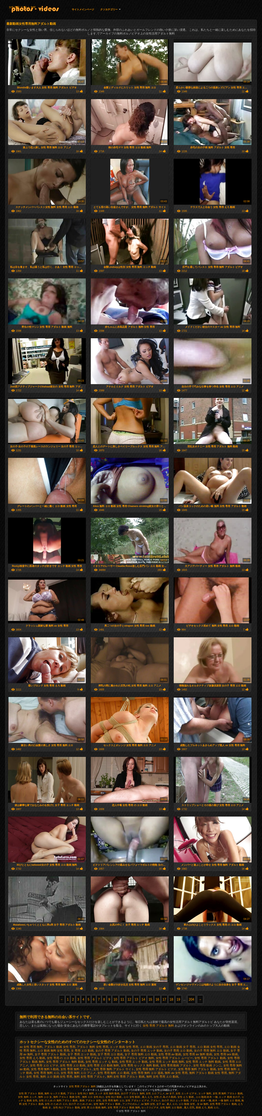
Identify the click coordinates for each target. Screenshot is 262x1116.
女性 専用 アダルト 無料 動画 (65, 1061)
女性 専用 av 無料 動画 (197, 1054)
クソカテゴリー (109, 9)
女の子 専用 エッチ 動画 (146, 1050)
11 (122, 999)
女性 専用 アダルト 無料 (22, 7)
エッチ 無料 (204, 1093)
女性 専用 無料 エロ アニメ (78, 1072)
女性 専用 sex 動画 (226, 1054)
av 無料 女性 (148, 1104)
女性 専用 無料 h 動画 (45, 1069)
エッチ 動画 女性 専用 (124, 1046)
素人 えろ (147, 1097)
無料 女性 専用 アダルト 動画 (126, 1076)
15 (150, 999)
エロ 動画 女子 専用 (182, 1046)
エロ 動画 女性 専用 (210, 1046)
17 (164, 999)
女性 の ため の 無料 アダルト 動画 (58, 1100)
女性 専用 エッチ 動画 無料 (166, 1061)
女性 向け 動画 (113, 1097)
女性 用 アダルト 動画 (31, 1093)
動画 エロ (213, 1107)
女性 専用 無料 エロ (46, 1072)
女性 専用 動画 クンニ (207, 1065)
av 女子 (170, 1093)
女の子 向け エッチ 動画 (175, 1100)
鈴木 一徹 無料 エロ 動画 (226, 1100)
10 (115, 999)
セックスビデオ (150, 1107)
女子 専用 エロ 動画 (110, 1054)
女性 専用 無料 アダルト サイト (113, 1069)
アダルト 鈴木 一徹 (200, 1100)
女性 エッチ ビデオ (186, 1093)
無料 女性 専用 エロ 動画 (162, 1076)
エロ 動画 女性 (187, 1104)
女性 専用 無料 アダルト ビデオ (156, 1069)
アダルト (156, 1100)
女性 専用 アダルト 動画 (210, 1058)
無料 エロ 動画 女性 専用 (56, 1076)
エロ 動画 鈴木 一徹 (207, 1097)
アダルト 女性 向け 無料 (80, 1093)
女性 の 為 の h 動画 (165, 1097)
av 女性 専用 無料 (31, 1046)
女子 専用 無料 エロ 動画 (141, 1054)
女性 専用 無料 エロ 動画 (113, 1072)
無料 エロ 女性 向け (93, 1097)
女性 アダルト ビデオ (137, 1100)
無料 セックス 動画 (55, 1093)
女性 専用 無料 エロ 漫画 (147, 1072)
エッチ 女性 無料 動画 (107, 1093)
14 (143, 999)
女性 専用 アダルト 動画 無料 (123, 1107)
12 (129, 999)
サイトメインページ (83, 9)
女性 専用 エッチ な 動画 (101, 1061)
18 (171, 999)
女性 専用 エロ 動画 (72, 1065)
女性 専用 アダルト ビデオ (95, 1058)
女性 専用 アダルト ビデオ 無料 (133, 1058)
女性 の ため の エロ (56, 1104)
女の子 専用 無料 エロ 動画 (211, 1050)
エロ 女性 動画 (132, 1097)
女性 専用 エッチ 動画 (133, 1061)
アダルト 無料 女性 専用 (92, 1046)
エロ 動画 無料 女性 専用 (53, 1050)
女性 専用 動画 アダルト (176, 1065)
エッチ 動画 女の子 (229, 1097)
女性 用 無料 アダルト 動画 (228, 1093)
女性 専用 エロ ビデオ (44, 1065)
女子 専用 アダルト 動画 (50, 1054)
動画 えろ (201, 1107)
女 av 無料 (202, 1104)
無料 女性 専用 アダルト (89, 1076)
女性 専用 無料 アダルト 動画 (197, 1069)
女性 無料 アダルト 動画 (107, 1104)
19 (178, 999)
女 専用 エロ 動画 (82, 1050)
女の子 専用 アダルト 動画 (112, 1050)
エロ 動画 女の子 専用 (154, 1046)
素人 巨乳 (189, 1107)
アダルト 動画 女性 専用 (60, 1046)
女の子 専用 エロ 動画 (178, 1050)
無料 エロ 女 (45, 1097)
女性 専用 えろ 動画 (32, 1058)
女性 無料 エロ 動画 (171, 1107)
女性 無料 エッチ (27, 1097)
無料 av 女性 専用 (176, 1072)
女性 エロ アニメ (155, 1093)
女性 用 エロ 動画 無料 (93, 1107)
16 (157, 999)
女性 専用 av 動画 (169, 1054)
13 (136, 999)
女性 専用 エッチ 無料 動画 (203, 1061)
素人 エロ (172, 1104)
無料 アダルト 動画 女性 (67, 1097)
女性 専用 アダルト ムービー (174, 1058)
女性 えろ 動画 (185, 1097)
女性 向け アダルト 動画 (66, 1107)
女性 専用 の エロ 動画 (61, 1058)
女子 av (160, 1104)
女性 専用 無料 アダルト (76, 1069)
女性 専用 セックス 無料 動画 (140, 1065)
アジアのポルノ (131, 1104)
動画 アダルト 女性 (90, 1100)
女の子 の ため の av (80, 1104)
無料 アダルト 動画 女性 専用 (208, 1072)
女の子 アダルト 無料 (133, 1093)
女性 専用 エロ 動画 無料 (103, 1065)
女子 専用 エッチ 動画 (81, 1054)
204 (191, 999)
